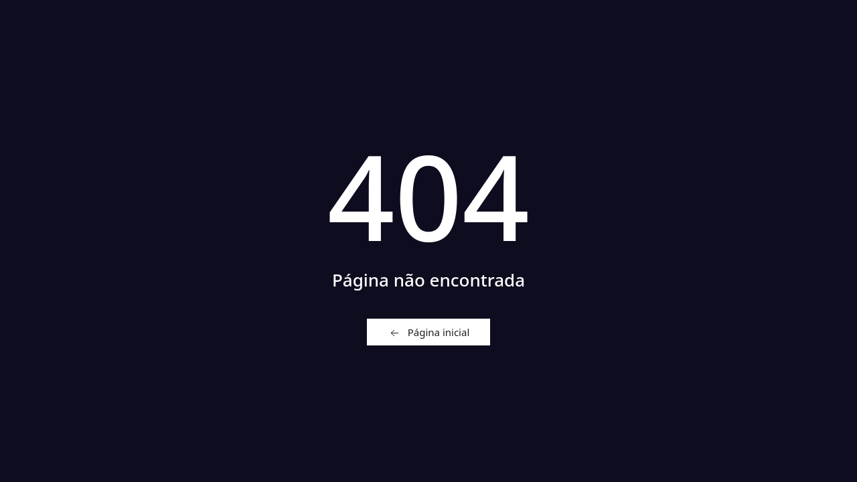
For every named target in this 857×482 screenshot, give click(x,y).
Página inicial (429, 332)
